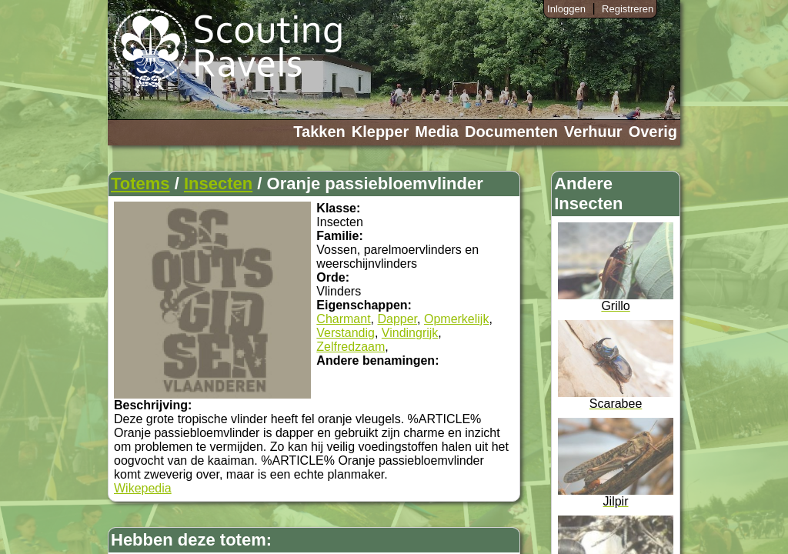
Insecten (218, 183)
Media (437, 131)
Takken (319, 131)
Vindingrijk (410, 332)
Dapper (397, 318)
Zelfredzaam (350, 346)
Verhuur (593, 131)
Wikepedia (143, 488)
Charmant (343, 318)
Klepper (380, 131)
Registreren (627, 9)
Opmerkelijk (456, 318)
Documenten (511, 131)
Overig (653, 131)
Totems (140, 183)
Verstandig (345, 332)
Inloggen (566, 9)
